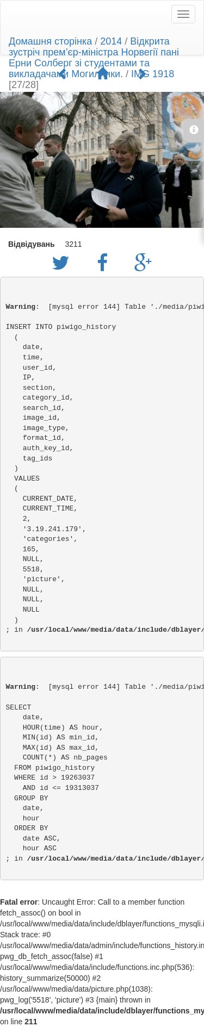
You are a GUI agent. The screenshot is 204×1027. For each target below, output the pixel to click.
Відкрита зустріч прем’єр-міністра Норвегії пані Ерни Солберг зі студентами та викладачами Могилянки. (94, 57)
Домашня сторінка (50, 41)
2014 (111, 41)
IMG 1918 (152, 74)
